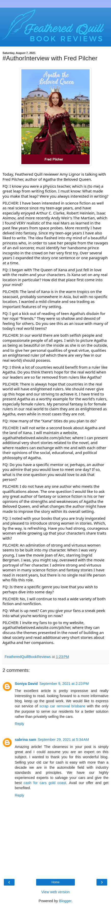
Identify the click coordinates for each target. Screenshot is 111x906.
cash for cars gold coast (45, 783)
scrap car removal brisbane (62, 706)
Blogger (65, 901)
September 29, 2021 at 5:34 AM (63, 740)
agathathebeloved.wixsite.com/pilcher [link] (36, 437)
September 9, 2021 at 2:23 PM (64, 684)
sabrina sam (25, 740)
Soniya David (26, 684)
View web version (55, 892)
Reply (19, 724)
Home (55, 882)
